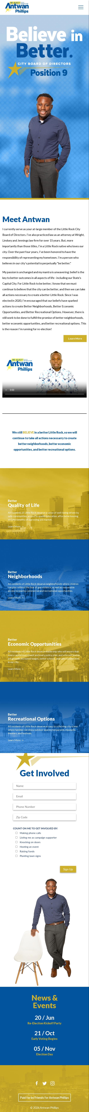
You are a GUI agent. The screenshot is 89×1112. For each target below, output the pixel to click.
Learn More (75, 338)
